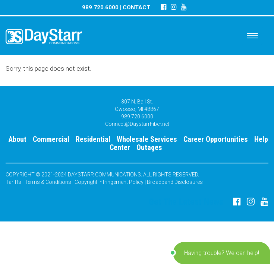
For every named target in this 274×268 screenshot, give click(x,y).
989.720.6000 (100, 7)
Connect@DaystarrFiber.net (137, 124)
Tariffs (13, 182)
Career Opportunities (215, 139)
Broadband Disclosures (175, 182)
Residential (93, 139)
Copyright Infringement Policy (109, 182)
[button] (221, 253)
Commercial (51, 139)
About (17, 139)
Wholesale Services (147, 139)
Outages (149, 147)
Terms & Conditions (48, 182)
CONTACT (136, 7)
